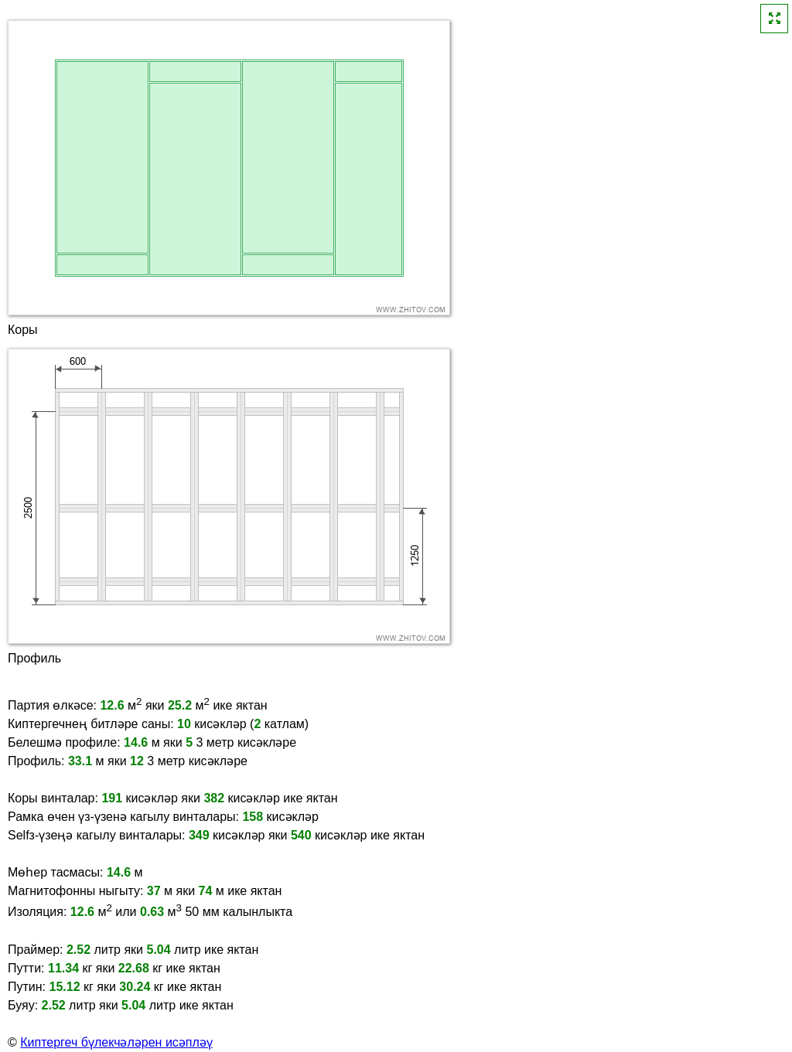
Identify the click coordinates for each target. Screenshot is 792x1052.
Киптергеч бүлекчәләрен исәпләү (116, 1042)
